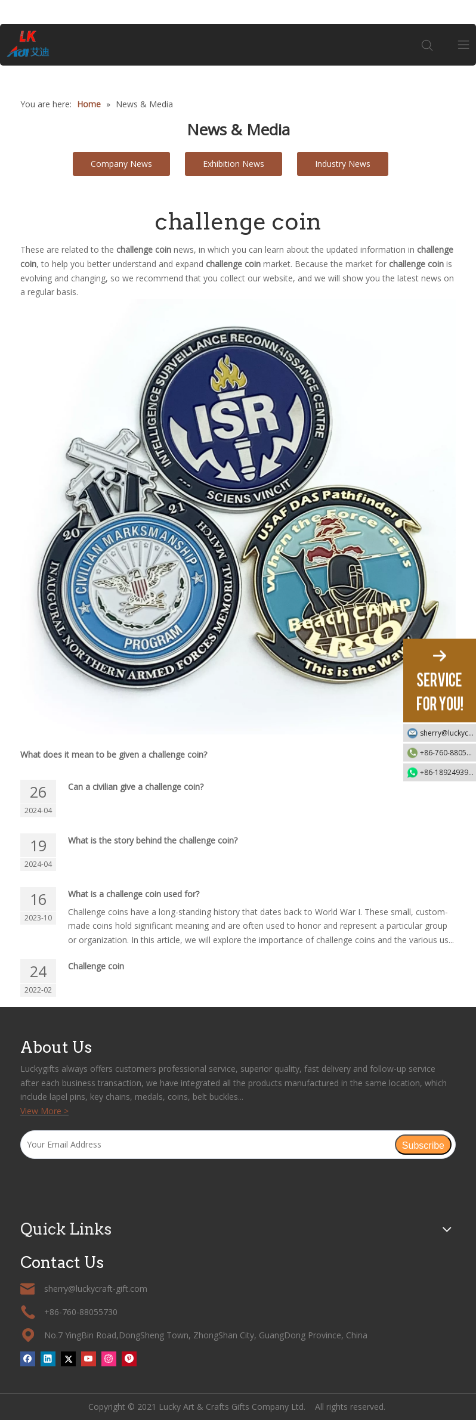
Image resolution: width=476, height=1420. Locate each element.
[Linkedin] (48, 1358)
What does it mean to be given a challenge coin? (113, 754)
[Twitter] (68, 1358)
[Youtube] (88, 1358)
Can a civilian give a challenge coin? (135, 786)
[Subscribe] (423, 1144)
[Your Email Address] (207, 1144)
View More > (44, 1111)
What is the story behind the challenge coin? (152, 840)
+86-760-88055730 (448, 753)
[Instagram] (108, 1358)
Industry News (342, 163)
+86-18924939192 (448, 772)
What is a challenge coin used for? (133, 894)
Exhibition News (233, 163)
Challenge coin (96, 966)
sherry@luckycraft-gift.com (448, 733)
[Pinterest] (129, 1358)
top (451, 1369)
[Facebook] (27, 1358)
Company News (121, 163)
